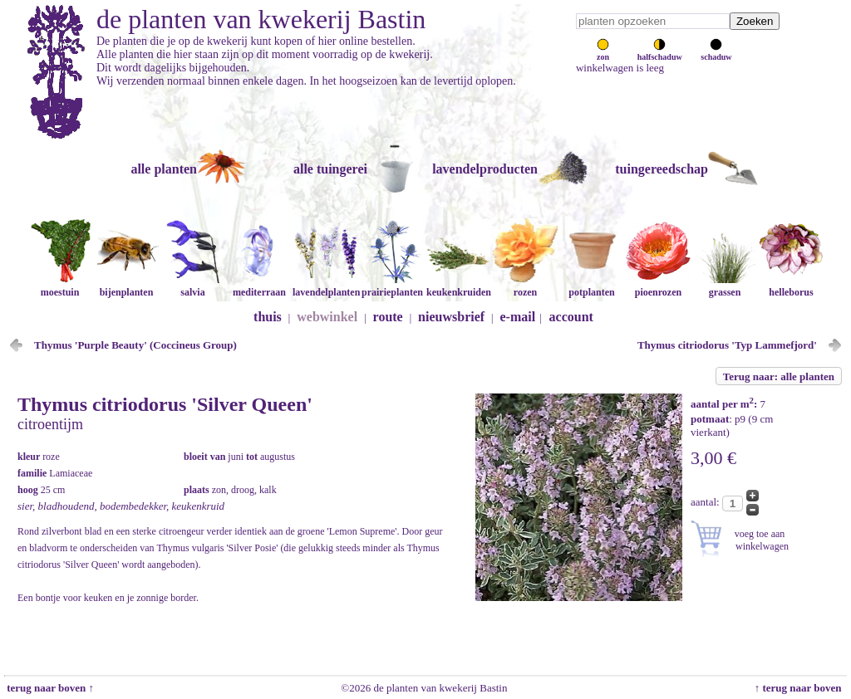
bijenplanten (126, 286)
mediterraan (259, 286)
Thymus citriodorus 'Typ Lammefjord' (727, 345)
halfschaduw (659, 52)
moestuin (59, 286)
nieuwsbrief (451, 317)
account (571, 317)
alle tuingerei (330, 169)
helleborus (791, 286)
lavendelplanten (326, 286)
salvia (192, 286)
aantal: (706, 502)
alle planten (163, 169)
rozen (525, 286)
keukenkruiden (458, 286)
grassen (724, 286)
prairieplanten (392, 286)
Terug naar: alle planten (778, 376)
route (388, 317)
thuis (267, 317)
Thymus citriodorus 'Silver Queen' (164, 404)
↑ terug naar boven (801, 688)
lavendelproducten (485, 169)
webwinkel (327, 317)
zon (603, 52)
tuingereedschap (661, 169)
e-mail (518, 317)
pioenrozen (658, 286)
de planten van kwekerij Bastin (261, 19)
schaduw (716, 52)
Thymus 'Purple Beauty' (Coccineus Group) (135, 345)
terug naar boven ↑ (49, 688)
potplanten (591, 286)
